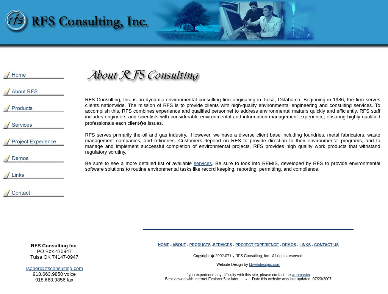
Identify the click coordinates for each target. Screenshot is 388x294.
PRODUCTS (200, 245)
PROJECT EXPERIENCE (256, 245)
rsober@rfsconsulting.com (54, 268)
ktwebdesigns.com (264, 265)
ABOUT (179, 245)
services (203, 163)
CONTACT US (326, 245)
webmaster (301, 275)
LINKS (305, 245)
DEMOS (289, 245)
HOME (163, 245)
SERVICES (222, 245)
